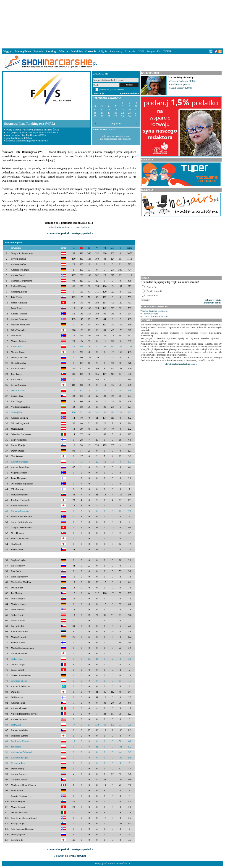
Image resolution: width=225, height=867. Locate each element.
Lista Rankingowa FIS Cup (18, 137)
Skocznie (130, 51)
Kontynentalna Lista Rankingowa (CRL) (25, 135)
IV (89, 248)
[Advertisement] (112, 24)
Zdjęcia (103, 51)
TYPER (167, 51)
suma (129, 248)
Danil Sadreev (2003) (181, 87)
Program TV (153, 51)
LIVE (141, 51)
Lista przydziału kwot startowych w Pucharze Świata (31, 132)
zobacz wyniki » (213, 299)
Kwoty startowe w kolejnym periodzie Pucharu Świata (32, 129)
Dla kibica (77, 51)
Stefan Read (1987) (180, 84)
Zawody (38, 51)
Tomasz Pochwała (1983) (183, 81)
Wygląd (7, 51)
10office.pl (124, 863)
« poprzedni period (58, 233)
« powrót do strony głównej (70, 855)
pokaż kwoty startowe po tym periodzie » (69, 227)
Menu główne (23, 51)
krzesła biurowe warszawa (155, 316)
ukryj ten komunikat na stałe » (181, 363)
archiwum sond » (213, 302)
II (74, 248)
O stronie (90, 51)
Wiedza (63, 51)
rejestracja (98, 93)
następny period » (82, 233)
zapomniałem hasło (129, 93)
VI (104, 248)
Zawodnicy (116, 51)
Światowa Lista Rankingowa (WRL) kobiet (26, 140)
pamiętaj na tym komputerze (111, 89)
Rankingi (51, 51)
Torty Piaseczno (150, 313)
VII (112, 248)
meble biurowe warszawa (154, 310)
